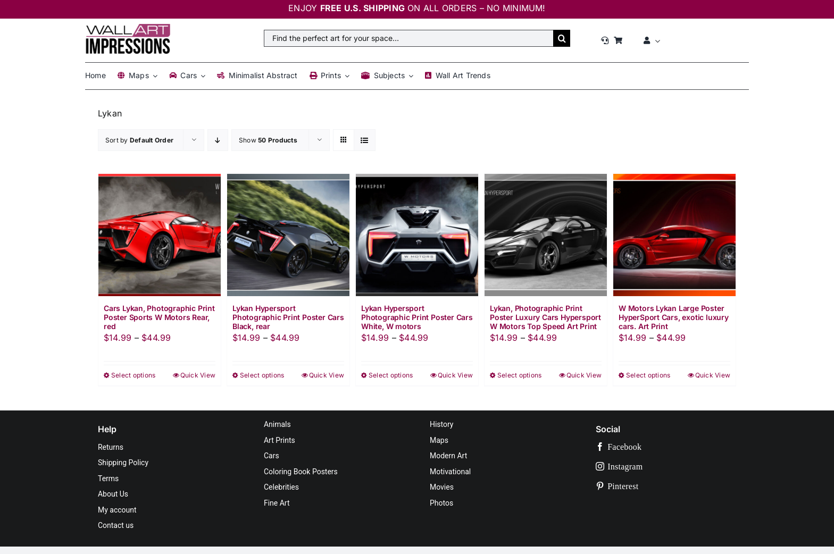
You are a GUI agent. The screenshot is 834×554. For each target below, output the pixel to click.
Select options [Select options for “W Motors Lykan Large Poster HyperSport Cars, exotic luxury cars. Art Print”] (648, 375)
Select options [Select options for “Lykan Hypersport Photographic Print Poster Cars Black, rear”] (262, 375)
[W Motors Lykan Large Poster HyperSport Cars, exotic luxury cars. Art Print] (674, 235)
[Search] (561, 38)
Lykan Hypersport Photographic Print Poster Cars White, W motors (417, 317)
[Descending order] (217, 140)
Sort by (139, 140)
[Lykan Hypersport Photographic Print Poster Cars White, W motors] (417, 235)
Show (268, 140)
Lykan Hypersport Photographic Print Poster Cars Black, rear (288, 317)
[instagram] (666, 466)
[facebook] (666, 446)
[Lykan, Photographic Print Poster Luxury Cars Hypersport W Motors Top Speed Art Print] (546, 235)
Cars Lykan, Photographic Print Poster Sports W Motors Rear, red (159, 317)
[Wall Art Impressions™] (127, 28)
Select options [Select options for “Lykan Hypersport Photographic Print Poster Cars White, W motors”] (391, 375)
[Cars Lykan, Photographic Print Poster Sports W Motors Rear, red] (159, 235)
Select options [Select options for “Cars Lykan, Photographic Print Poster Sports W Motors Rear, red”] (133, 375)
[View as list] (364, 140)
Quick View (197, 375)
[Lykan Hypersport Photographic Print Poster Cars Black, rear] (288, 235)
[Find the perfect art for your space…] (408, 38)
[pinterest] (666, 486)
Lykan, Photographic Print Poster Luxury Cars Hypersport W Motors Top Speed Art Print (545, 317)
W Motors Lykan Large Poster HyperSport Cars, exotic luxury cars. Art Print (674, 317)
